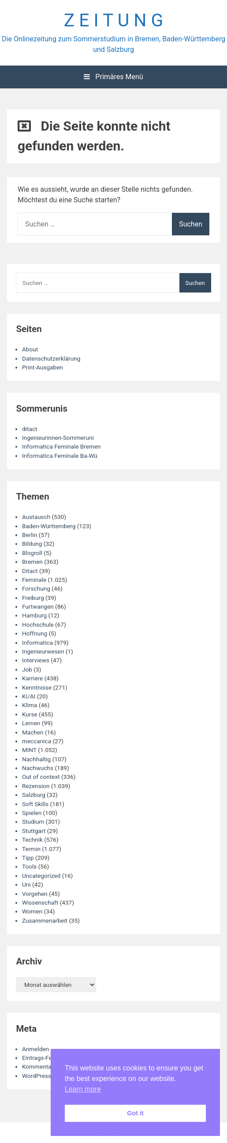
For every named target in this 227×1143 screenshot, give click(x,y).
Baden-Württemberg (48, 526)
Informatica (37, 642)
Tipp (28, 857)
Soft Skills (35, 803)
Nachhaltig (36, 759)
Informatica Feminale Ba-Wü (59, 455)
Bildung (32, 543)
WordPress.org (42, 1075)
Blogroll (32, 552)
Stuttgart (33, 830)
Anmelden (35, 1048)
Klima (29, 704)
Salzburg (33, 794)
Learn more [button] (83, 1089)
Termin (31, 848)
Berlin (29, 534)
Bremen (32, 561)
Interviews (35, 660)
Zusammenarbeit (44, 920)
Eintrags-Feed (40, 1057)
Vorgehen (35, 893)
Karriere (32, 678)
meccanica (36, 741)
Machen (33, 732)
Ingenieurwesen (43, 651)
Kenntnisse (37, 687)
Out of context (41, 776)
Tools (29, 866)
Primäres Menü (113, 77)
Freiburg (33, 597)
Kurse (29, 714)
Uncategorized (41, 875)
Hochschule (38, 624)
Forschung (36, 588)
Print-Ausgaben (42, 367)
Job (27, 669)
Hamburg (34, 615)
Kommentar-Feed (45, 1066)
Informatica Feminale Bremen (61, 446)
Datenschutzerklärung (51, 358)
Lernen (31, 723)
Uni (26, 884)
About (30, 349)
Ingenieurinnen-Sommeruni (58, 437)
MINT (29, 749)
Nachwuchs (37, 767)
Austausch (36, 516)
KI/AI (28, 696)
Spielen (31, 812)
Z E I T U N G (114, 20)
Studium (33, 821)
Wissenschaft (40, 902)
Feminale (34, 579)
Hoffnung (34, 633)
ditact (29, 428)
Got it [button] (135, 1113)
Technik (32, 839)
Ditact (30, 570)
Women (32, 911)
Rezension (36, 785)
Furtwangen (38, 606)
